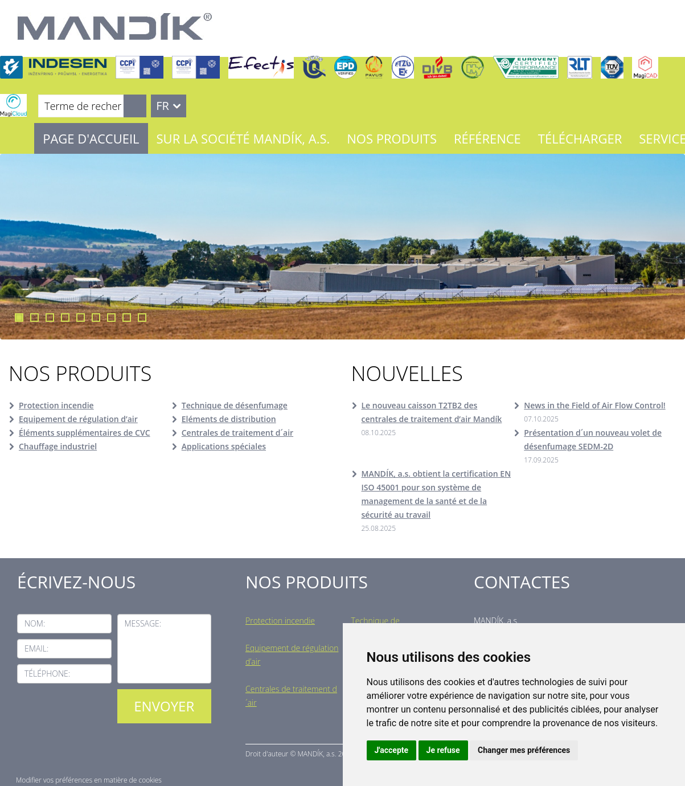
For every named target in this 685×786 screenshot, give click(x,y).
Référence (487, 138)
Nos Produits (392, 138)
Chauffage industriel (58, 446)
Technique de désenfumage (235, 405)
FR (162, 105)
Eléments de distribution (229, 419)
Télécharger (580, 138)
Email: (36, 648)
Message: (143, 623)
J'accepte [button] (392, 750)
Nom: (34, 623)
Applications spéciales (224, 446)
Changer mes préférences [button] (524, 750)
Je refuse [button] (443, 750)
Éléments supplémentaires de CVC (84, 432)
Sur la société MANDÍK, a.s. (243, 138)
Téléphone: (47, 673)
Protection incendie (56, 405)
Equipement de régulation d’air (78, 419)
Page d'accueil (91, 138)
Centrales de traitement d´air (237, 432)
